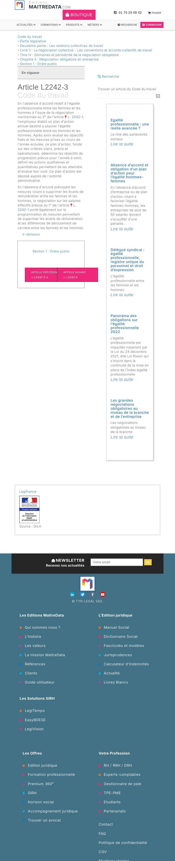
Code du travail (30, 37)
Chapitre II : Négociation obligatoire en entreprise (59, 59)
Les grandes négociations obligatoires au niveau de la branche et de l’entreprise (130, 408)
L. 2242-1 (75, 117)
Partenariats (112, 811)
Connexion (151, 24)
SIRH (30, 793)
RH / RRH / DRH (115, 765)
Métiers (95, 24)
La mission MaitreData (42, 655)
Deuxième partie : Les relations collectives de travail (61, 46)
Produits (74, 24)
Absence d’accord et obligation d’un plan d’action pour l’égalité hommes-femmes (129, 173)
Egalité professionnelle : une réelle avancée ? (130, 124)
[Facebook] (93, 594)
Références (32, 664)
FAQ (102, 833)
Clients (28, 673)
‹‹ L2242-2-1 (45, 274)
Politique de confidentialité (123, 843)
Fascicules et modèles (121, 645)
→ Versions (31, 234)
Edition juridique (40, 765)
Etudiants (110, 802)
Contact (106, 824)
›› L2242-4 (77, 274)
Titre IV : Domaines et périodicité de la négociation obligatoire (69, 55)
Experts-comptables (120, 774)
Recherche (127, 24)
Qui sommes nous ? (40, 627)
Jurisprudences (115, 655)
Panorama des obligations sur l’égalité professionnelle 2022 (125, 324)
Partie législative (33, 41)
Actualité (109, 673)
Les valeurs (33, 645)
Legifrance (27, 491)
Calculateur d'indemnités (124, 664)
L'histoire (30, 636)
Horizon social (38, 802)
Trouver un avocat (42, 820)
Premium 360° (38, 784)
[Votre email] (117, 562)
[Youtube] (102, 594)
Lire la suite (122, 144)
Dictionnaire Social (118, 636)
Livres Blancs (113, 682)
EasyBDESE (33, 720)
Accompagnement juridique (50, 811)
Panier (154, 13)
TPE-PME (110, 793)
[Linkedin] (73, 594)
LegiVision (32, 729)
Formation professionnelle (49, 774)
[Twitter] (83, 594)
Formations (51, 24)
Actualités (26, 24)
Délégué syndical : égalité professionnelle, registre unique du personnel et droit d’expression (127, 260)
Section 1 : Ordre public (38, 64)
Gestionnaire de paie (120, 784)
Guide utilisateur (37, 682)
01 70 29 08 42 (128, 12)
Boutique (79, 15)
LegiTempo (32, 710)
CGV (103, 852)
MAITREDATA (45, 7)
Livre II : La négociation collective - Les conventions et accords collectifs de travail (86, 50)
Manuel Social (114, 627)
